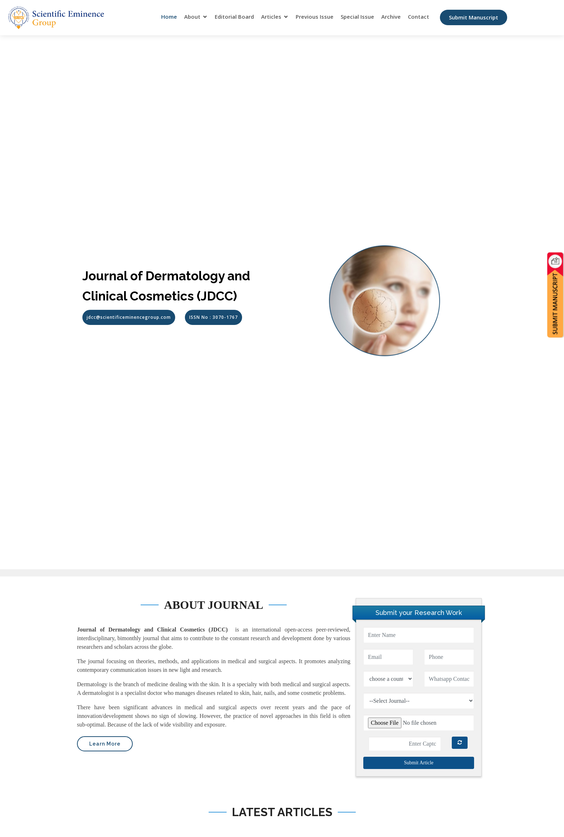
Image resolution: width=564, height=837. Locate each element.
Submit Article (418, 762)
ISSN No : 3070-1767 (213, 317)
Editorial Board (234, 17)
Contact (418, 17)
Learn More (104, 744)
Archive (391, 17)
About (192, 17)
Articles (271, 17)
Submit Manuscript (473, 17)
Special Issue (357, 17)
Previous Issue (314, 17)
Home (169, 17)
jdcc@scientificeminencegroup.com (129, 317)
